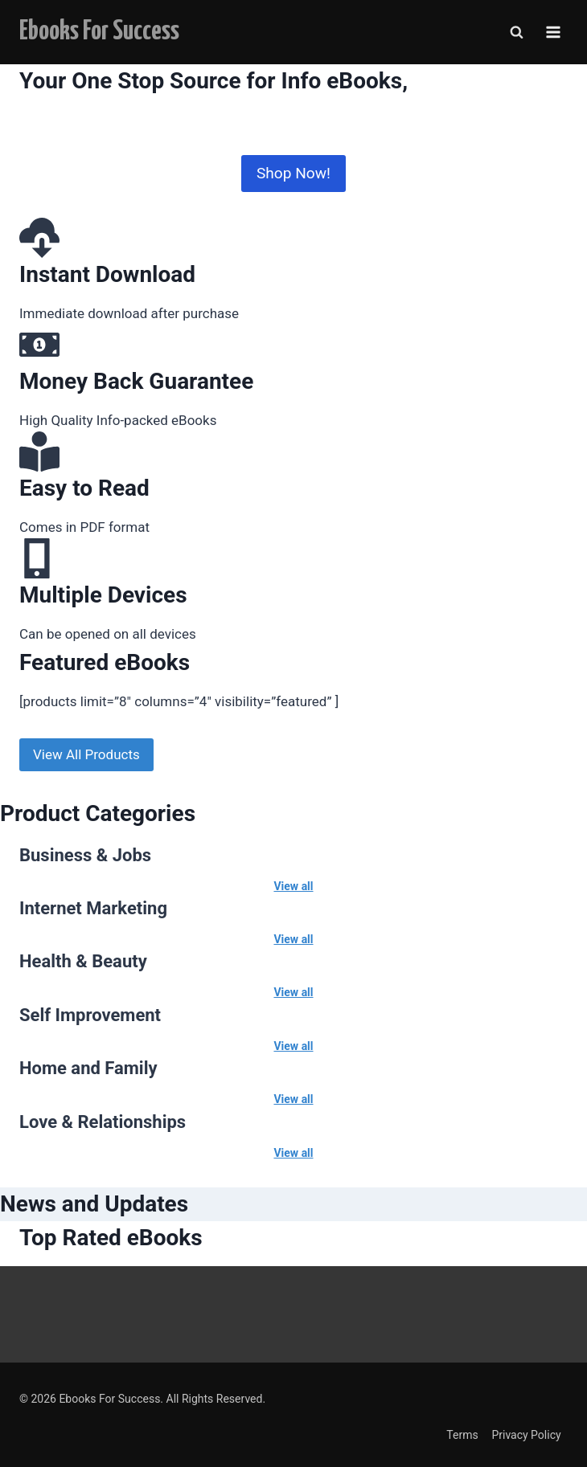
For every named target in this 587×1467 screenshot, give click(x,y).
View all (293, 886)
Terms (462, 1434)
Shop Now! (293, 173)
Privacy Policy (525, 1434)
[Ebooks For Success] (99, 31)
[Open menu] (553, 31)
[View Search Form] (516, 32)
